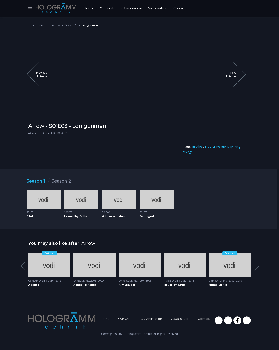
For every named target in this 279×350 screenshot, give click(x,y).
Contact (179, 8)
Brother (197, 146)
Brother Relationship (219, 146)
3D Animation (131, 8)
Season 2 (61, 181)
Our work (107, 8)
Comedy (33, 280)
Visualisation (157, 8)
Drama (43, 280)
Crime (43, 25)
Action (167, 280)
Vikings (188, 152)
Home (88, 8)
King (237, 146)
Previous (23, 266)
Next (256, 266)
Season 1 (71, 25)
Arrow (56, 25)
